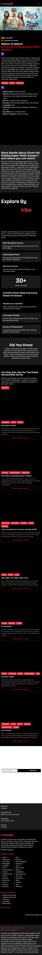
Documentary (7, 870)
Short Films (20, 868)
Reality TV (25, 473)
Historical (5, 880)
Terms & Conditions (9, 930)
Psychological (29, 673)
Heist (17, 575)
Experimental (7, 874)
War (38, 673)
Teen (17, 880)
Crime (4, 575)
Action (4, 673)
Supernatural (20, 874)
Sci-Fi (18, 866)
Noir (17, 857)
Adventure (5, 523)
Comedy (5, 83)
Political (19, 859)
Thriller (19, 623)
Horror (4, 882)
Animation (15, 523)
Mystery (11, 623)
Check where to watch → (21, 438)
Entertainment (15, 473)
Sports (20, 422)
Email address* (9, 770)
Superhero (20, 872)
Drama (12, 83)
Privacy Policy (19, 928)
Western (19, 886)
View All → (5, 388)
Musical (5, 884)
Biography (5, 422)
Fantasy (4, 526)
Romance (20, 83)
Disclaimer (6, 928)
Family (31, 523)
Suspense (19, 878)
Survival (19, 876)
